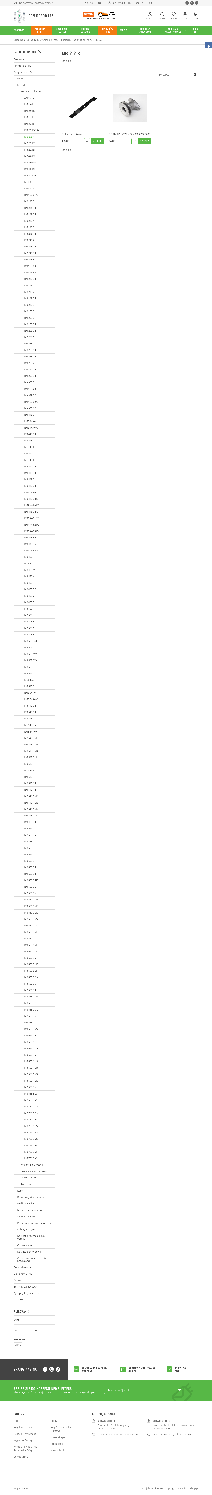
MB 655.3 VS (31, 1093)
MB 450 (28, 557)
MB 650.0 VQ (31, 932)
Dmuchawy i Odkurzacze (30, 1197)
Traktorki (26, 1184)
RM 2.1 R (29, 117)
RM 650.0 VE (31, 906)
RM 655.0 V (30, 1022)
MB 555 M (29, 854)
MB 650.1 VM (31, 951)
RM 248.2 (29, 240)
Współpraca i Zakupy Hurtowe (62, 1429)
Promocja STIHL (39, 30)
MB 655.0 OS (31, 996)
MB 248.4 (29, 220)
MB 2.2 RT (29, 149)
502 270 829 (96, 3)
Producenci (57, 1443)
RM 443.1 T (30, 473)
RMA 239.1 (30, 188)
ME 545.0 (29, 679)
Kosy (20, 1190)
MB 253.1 (29, 337)
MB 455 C (29, 595)
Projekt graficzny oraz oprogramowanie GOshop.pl (170, 1488)
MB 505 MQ (30, 660)
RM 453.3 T (30, 822)
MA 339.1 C (30, 408)
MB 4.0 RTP (30, 162)
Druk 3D (195, 30)
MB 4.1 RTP (30, 175)
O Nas (17, 1421)
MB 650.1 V (30, 938)
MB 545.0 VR (31, 751)
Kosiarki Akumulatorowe (34, 1171)
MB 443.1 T (30, 466)
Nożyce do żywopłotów (30, 1210)
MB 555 (28, 828)
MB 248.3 (29, 304)
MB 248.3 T (30, 253)
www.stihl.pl (57, 1450)
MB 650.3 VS (31, 970)
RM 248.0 (29, 227)
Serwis (123, 30)
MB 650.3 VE (31, 964)
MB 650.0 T (30, 867)
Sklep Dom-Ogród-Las (26, 39)
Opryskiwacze (24, 1245)
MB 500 (28, 608)
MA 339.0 (29, 382)
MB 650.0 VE (31, 899)
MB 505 (28, 615)
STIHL (18, 1344)
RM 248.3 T (30, 279)
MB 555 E (29, 848)
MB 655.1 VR (31, 1067)
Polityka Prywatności (25, 1433)
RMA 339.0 (30, 389)
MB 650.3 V (30, 957)
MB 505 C (29, 628)
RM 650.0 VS (31, 925)
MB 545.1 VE (31, 796)
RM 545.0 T (30, 712)
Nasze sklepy (58, 1437)
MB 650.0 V (30, 893)
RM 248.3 (29, 259)
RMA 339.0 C (31, 401)
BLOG (54, 1421)
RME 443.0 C (31, 427)
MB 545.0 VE (31, 738)
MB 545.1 (29, 763)
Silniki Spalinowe (26, 1216)
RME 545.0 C (31, 699)
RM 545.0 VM (31, 757)
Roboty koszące (85, 30)
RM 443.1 (29, 453)
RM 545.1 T (30, 789)
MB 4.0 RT (29, 156)
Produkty (19, 30)
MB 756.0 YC (31, 1138)
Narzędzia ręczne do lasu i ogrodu (31, 1237)
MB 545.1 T (30, 783)
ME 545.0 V (30, 725)
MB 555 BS (30, 835)
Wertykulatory (28, 1177)
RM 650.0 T (30, 873)
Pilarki (20, 78)
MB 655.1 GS (31, 1048)
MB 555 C (29, 841)
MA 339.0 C (30, 395)
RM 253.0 (29, 317)
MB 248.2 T (30, 298)
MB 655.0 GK (31, 977)
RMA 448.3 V (31, 550)
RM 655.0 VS (31, 1029)
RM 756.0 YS (31, 1158)
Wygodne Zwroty (23, 1440)
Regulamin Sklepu (23, 1427)
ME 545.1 (29, 770)
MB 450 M (29, 570)
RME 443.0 (30, 421)
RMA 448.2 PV (31, 524)
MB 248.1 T (30, 233)
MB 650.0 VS (31, 919)
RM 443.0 (29, 414)
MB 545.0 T (30, 705)
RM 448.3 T (30, 537)
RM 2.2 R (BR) (31, 130)
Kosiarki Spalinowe (82, 39)
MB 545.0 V (30, 718)
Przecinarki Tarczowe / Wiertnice (35, 1223)
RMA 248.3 (30, 266)
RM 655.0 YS (31, 1035)
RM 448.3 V (30, 544)
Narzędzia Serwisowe (29, 1251)
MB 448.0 (29, 479)
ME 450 (28, 563)
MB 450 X (29, 576)
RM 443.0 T (30, 434)
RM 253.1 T (30, 356)
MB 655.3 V (30, 1087)
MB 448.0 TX (31, 498)
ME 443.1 (29, 447)
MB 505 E (29, 634)
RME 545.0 (30, 692)
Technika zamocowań (145, 30)
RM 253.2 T (30, 369)
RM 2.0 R (29, 104)
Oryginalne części (62, 30)
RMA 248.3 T (31, 272)
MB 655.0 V (30, 1016)
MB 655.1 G (30, 1042)
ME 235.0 (29, 182)
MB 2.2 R (99, 39)
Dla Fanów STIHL (107, 30)
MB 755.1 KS (31, 1126)
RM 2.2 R (29, 123)
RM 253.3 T (30, 376)
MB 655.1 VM (31, 1080)
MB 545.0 (29, 673)
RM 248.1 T (30, 207)
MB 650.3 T (30, 990)
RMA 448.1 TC (31, 518)
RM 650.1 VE (31, 945)
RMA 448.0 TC (31, 492)
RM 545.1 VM (31, 815)
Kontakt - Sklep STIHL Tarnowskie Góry (25, 1448)
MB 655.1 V (30, 1054)
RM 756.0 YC (31, 1145)
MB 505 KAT (30, 641)
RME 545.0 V (31, 731)
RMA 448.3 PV (31, 531)
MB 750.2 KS (31, 1119)
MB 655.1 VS (31, 1074)
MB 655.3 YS (31, 1100)
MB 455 (28, 582)
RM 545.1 (29, 776)
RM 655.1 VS (31, 1061)
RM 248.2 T (30, 246)
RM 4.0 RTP (30, 169)
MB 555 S (29, 860)
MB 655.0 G (30, 983)
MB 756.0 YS (31, 1151)
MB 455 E (29, 602)
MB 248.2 (29, 292)
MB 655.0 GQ (31, 1009)
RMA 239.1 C (31, 195)
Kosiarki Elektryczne (32, 1164)
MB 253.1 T (30, 350)
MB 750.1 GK (31, 1113)
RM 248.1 (29, 285)
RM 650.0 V (30, 886)
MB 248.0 (29, 201)
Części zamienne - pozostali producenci (32, 1259)
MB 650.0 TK (31, 880)
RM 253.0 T (30, 330)
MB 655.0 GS (31, 1003)
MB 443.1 (29, 440)
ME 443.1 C (30, 460)
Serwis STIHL (21, 1456)
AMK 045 (29, 98)
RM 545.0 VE (31, 744)
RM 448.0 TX (31, 511)
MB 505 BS (30, 621)
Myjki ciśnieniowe (26, 1203)
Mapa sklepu (21, 1488)
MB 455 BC (30, 589)
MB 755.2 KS (31, 1132)
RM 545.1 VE (31, 802)
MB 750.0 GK (31, 1106)
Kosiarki (65, 39)
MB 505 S (29, 667)
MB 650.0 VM (31, 912)
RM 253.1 (29, 343)
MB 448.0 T (30, 485)
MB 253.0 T (30, 324)
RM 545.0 (29, 686)
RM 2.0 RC (29, 111)
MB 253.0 (29, 311)
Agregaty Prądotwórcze (173, 30)
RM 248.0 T (30, 214)
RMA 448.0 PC (31, 505)
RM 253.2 (29, 363)
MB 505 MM (30, 654)
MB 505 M (29, 647)
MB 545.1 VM (31, 809)
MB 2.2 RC (29, 143)
